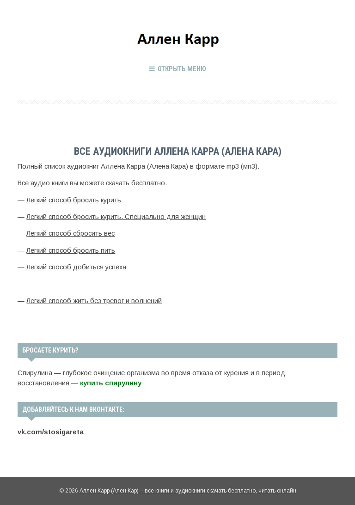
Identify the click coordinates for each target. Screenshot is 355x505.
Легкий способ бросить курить (73, 200)
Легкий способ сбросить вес (70, 233)
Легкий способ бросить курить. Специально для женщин (116, 216)
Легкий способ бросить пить (70, 250)
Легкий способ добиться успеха (76, 267)
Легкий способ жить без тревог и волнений (94, 300)
